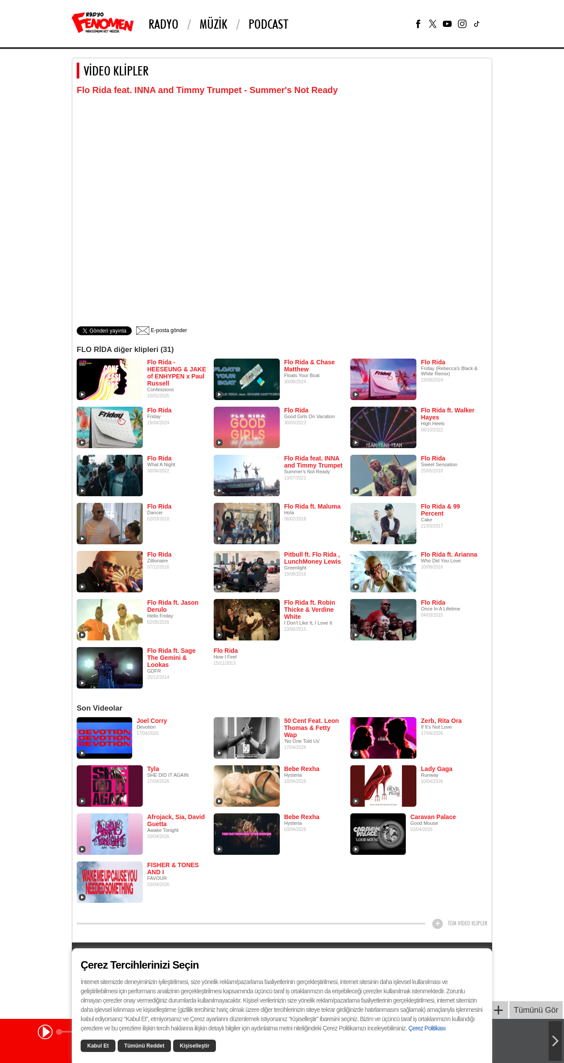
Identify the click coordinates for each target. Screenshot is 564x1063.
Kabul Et (98, 1046)
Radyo (163, 24)
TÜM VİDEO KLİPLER (467, 923)
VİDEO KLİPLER (116, 71)
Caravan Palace (433, 816)
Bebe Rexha (301, 768)
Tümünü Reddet (144, 1046)
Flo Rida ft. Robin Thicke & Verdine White (309, 609)
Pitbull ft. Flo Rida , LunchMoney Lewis (312, 558)
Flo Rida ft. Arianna (449, 554)
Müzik (213, 24)
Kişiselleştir (194, 1046)
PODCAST (268, 24)
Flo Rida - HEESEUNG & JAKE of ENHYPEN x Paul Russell (176, 373)
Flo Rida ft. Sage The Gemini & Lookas (171, 657)
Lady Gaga (437, 768)
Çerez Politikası (426, 1028)
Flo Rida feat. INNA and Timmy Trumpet (313, 462)
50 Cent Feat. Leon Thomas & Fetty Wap (311, 727)
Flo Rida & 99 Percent (440, 510)
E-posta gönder (161, 330)
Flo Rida (433, 362)
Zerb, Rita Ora (441, 720)
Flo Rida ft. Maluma (312, 506)
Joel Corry (152, 720)
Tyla (153, 768)
